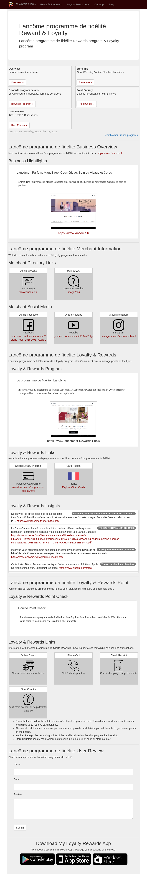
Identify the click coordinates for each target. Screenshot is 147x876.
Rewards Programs (51, 4)
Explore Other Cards (73, 487)
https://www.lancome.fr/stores (75, 567)
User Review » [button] (19, 125)
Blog (111, 4)
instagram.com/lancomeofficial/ (119, 336)
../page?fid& (73, 292)
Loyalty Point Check (78, 4)
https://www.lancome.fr (110, 153)
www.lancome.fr (28, 292)
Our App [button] (99, 4)
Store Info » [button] (85, 82)
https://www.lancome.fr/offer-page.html (38, 521)
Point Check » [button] (86, 103)
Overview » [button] (17, 82)
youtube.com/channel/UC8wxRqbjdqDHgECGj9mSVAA (85, 336)
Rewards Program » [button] (22, 103)
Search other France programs (121, 135)
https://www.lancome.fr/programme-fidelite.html (37, 557)
